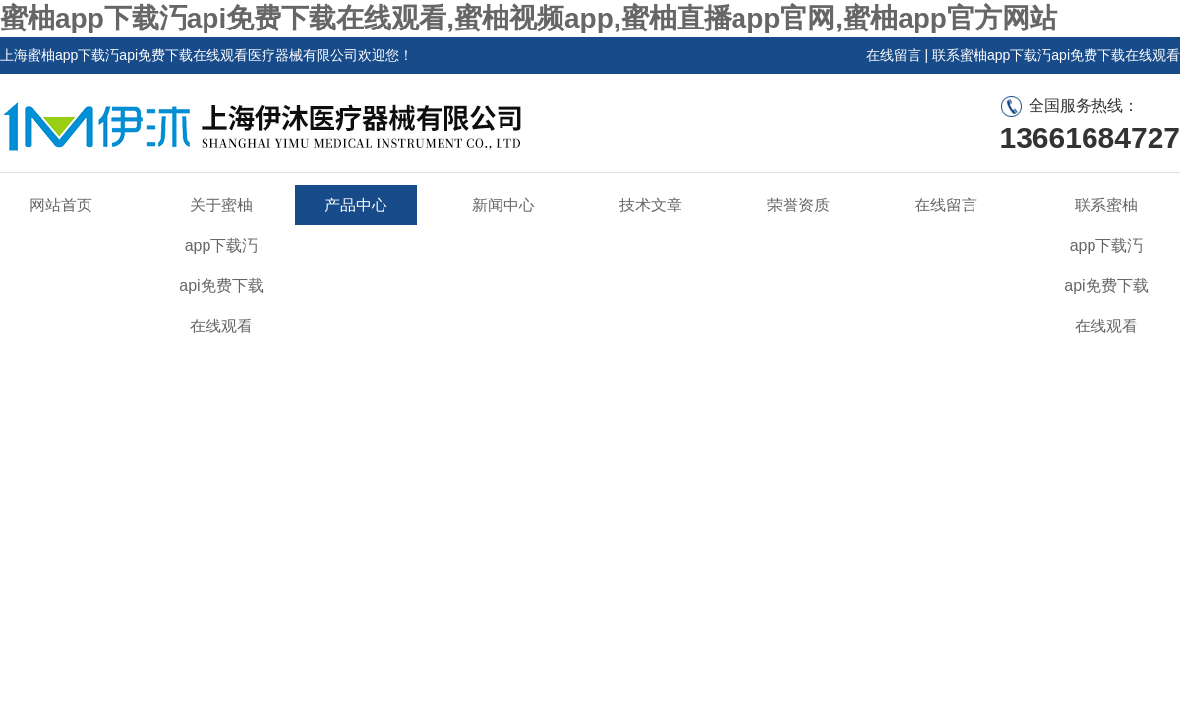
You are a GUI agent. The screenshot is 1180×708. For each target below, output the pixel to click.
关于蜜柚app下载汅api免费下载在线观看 (221, 265)
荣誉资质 (798, 205)
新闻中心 (503, 205)
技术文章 (651, 205)
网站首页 (61, 205)
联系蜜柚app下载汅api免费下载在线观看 (1056, 55)
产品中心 (355, 205)
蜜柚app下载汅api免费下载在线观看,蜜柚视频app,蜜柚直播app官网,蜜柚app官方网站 (528, 18)
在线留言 (893, 55)
